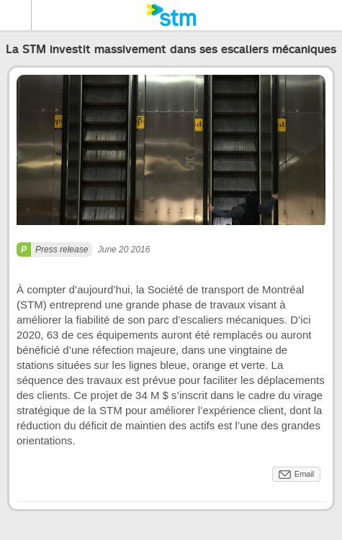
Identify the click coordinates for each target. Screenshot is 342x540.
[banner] (171, 15)
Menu (16, 15)
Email (304, 474)
